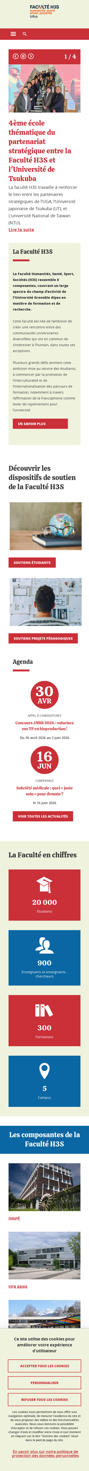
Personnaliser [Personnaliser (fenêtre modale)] (44, 1382)
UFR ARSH (18, 1287)
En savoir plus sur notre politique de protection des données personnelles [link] (45, 1454)
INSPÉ (14, 1219)
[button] (24, 34)
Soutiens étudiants (32, 562)
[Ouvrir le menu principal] (13, 34)
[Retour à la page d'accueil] (44, 11)
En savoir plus (40, 423)
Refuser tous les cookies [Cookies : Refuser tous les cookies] (44, 1399)
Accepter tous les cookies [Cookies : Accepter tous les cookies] (44, 1365)
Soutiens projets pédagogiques (43, 638)
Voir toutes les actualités (43, 816)
